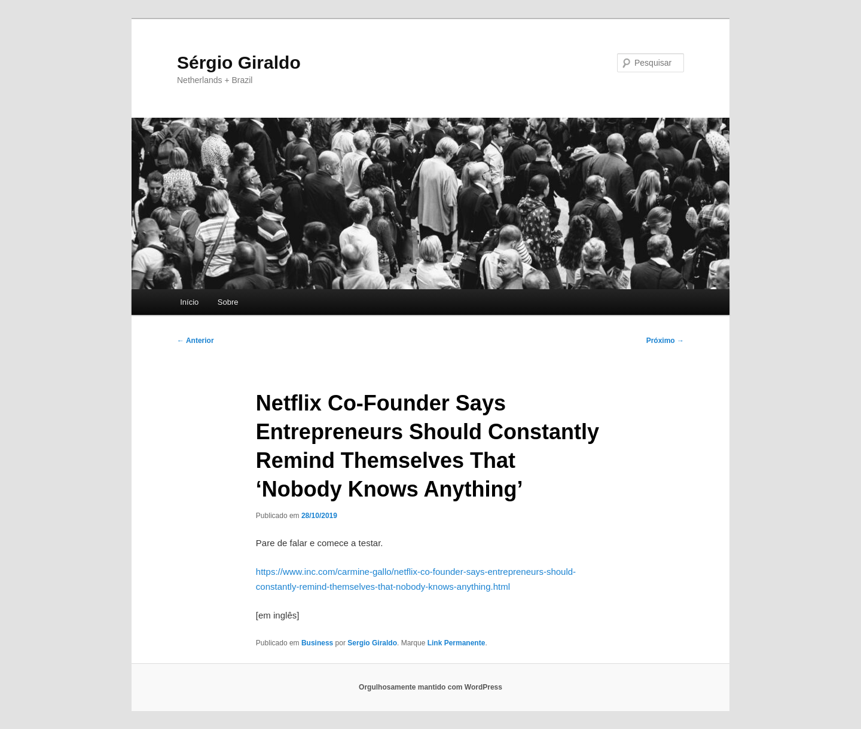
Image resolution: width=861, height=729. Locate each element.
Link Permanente (457, 643)
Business (317, 643)
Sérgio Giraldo (239, 62)
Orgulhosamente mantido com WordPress (430, 687)
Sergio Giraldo (372, 643)
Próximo (665, 340)
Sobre (228, 302)
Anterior (195, 340)
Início (189, 302)
